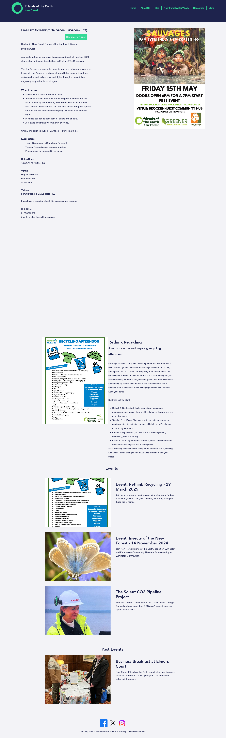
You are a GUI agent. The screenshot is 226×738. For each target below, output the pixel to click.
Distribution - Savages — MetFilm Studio (57, 130)
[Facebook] (104, 723)
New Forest (31, 10)
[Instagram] (122, 723)
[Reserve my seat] (76, 37)
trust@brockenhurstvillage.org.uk (38, 217)
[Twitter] (113, 723)
